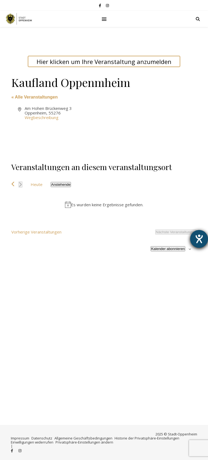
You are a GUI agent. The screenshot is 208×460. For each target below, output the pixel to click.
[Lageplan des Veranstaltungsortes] (150, 126)
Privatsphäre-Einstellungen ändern (84, 442)
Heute (37, 184)
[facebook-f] (100, 5)
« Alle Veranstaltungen (34, 97)
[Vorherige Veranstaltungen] (12, 184)
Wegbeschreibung (41, 117)
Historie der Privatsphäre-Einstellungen (147, 438)
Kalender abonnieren (168, 249)
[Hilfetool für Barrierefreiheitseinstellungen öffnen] (199, 239)
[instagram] (107, 5)
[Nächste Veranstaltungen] (20, 184)
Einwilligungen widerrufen (32, 442)
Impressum (20, 438)
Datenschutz (41, 438)
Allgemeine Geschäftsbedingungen (83, 438)
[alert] (104, 204)
